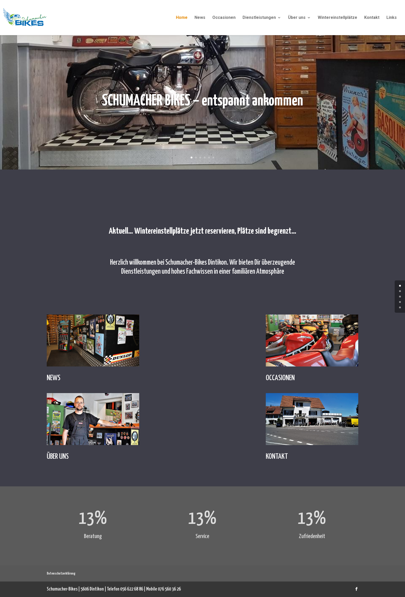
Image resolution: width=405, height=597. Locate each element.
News (199, 18)
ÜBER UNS (58, 456)
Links (391, 18)
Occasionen (224, 18)
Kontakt (371, 18)
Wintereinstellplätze (337, 18)
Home (182, 18)
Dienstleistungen (259, 18)
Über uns (297, 18)
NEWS (53, 378)
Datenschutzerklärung (61, 573)
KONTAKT (277, 456)
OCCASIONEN (280, 378)
